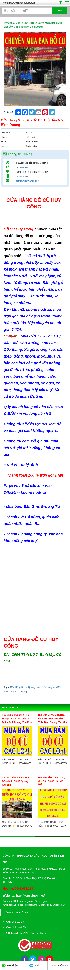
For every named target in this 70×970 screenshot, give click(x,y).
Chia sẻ (8, 112)
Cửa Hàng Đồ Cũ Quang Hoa (25, 687)
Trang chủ (9, 23)
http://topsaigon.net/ (30, 895)
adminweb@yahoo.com (27, 181)
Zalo (34, 965)
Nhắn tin (60, 965)
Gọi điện (10, 965)
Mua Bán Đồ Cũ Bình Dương (30, 23)
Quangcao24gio (16, 912)
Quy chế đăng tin (16, 921)
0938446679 (22, 167)
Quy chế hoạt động (17, 927)
